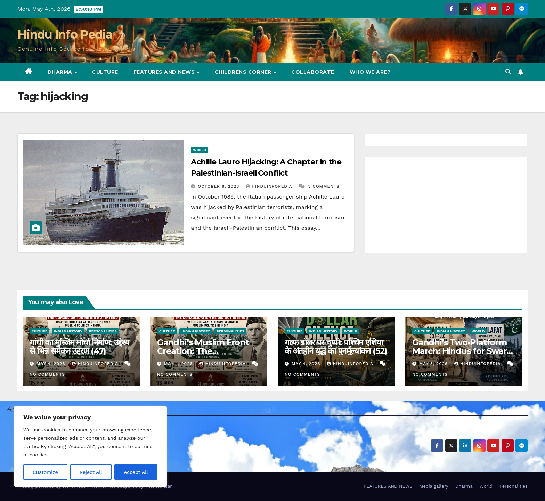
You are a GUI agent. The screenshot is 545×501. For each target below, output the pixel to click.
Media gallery (433, 486)
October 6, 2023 (219, 186)
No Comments (47, 374)
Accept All (136, 472)
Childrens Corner (244, 72)
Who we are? (370, 72)
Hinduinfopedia (270, 186)
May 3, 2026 (434, 363)
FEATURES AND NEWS (164, 72)
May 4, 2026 (51, 363)
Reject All (91, 472)
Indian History (68, 331)
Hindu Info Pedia (64, 34)
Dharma (61, 72)
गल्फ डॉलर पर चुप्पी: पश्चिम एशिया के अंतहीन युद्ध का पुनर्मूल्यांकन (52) (336, 346)
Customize (45, 472)
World (199, 150)
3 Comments (324, 186)
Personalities (103, 331)
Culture (105, 72)
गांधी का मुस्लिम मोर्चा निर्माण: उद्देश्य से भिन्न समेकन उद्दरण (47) (79, 346)
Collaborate (312, 72)
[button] (508, 71)
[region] (90, 446)
